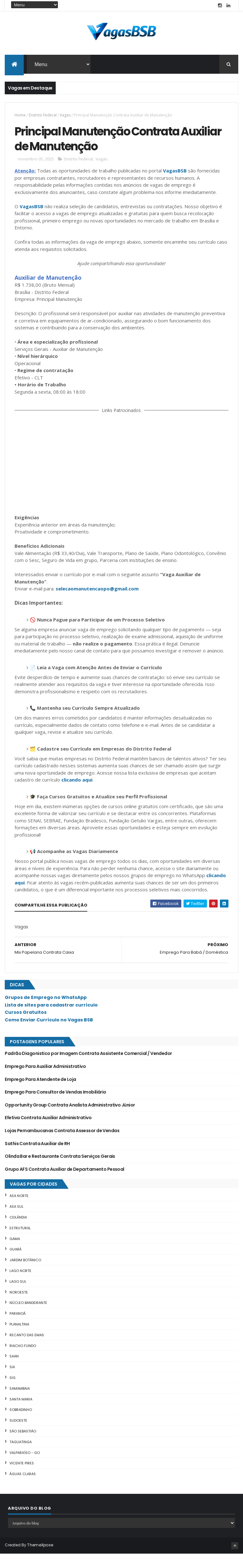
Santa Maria (20, 1404)
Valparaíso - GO (24, 1458)
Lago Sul (17, 1286)
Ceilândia (18, 1222)
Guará (15, 1254)
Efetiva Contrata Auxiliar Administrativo (48, 1123)
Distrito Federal (43, 116)
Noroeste (18, 1297)
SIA (12, 1372)
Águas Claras (22, 1479)
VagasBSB (175, 176)
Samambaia (19, 1393)
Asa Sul (16, 1211)
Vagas (65, 116)
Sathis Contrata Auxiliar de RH (37, 1149)
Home (20, 116)
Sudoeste (18, 1425)
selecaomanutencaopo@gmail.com (97, 594)
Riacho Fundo (22, 1351)
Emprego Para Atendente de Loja (40, 1085)
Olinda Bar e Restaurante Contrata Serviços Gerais (60, 1161)
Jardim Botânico (25, 1265)
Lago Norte (20, 1276)
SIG (12, 1383)
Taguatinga (20, 1447)
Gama (14, 1244)
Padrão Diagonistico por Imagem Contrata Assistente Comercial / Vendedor (88, 1059)
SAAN (14, 1361)
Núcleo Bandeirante (28, 1308)
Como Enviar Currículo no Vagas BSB (49, 1025)
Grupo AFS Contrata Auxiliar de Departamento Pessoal (64, 1174)
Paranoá (17, 1318)
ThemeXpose (40, 1550)
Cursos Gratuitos (26, 1017)
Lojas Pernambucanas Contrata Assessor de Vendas (62, 1136)
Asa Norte (18, 1201)
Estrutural (20, 1233)
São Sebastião (22, 1436)
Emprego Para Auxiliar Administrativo (45, 1072)
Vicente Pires (21, 1468)
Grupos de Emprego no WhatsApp (46, 1003)
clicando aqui (76, 785)
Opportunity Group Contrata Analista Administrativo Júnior (70, 1110)
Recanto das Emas (26, 1340)
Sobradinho (20, 1415)
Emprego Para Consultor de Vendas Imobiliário (55, 1097)
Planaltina (19, 1329)
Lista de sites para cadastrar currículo (51, 1010)
